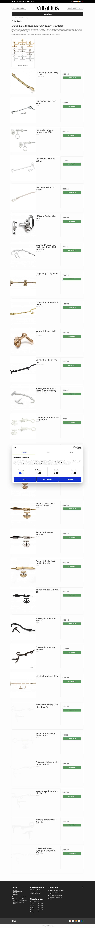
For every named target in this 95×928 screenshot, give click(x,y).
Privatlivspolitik (44, 926)
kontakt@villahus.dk (22, 898)
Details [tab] (47, 452)
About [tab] (71, 452)
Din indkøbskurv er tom (75, 8)
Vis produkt (72, 77)
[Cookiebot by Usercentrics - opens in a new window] (74, 447)
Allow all (70, 479)
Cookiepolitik (51, 926)
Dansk (69, 1)
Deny (24, 479)
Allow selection (47, 479)
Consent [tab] (24, 452)
